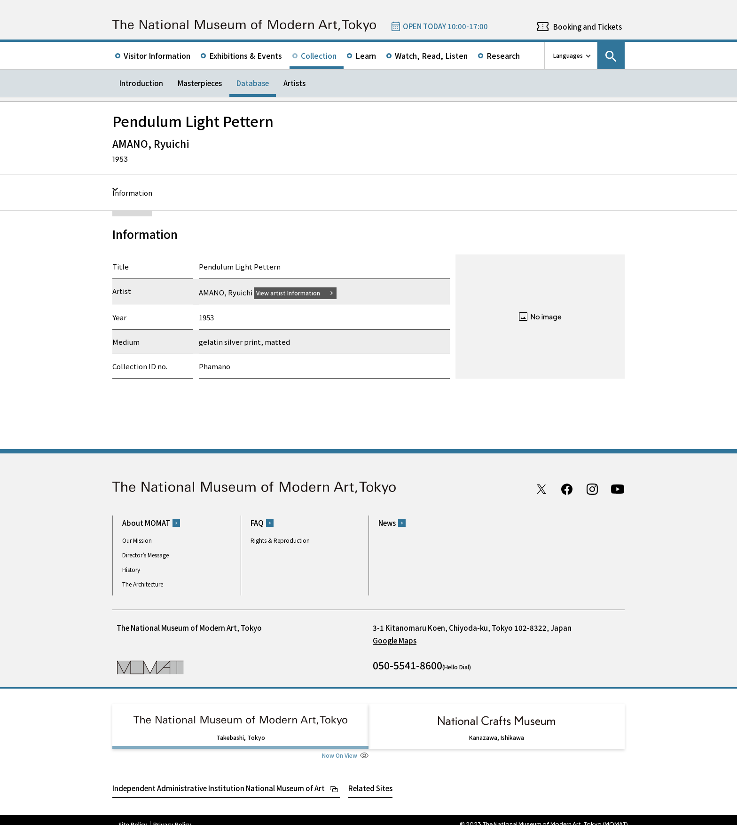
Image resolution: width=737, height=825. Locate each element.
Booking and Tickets (587, 27)
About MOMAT (146, 523)
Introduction (141, 83)
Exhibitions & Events (245, 55)
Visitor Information (157, 55)
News (387, 523)
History (131, 569)
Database (252, 83)
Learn (365, 55)
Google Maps (394, 640)
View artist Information (294, 292)
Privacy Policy (172, 815)
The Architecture (142, 584)
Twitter (541, 488)
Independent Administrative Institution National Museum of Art (218, 779)
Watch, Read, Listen (431, 55)
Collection (319, 55)
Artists (294, 83)
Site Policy (132, 815)
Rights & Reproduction (280, 540)
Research (503, 55)
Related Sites (370, 779)
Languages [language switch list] (568, 55)
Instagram (592, 488)
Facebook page (567, 488)
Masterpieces (200, 83)
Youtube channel (618, 488)
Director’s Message (145, 555)
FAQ (257, 523)
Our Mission (137, 540)
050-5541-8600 (407, 665)
